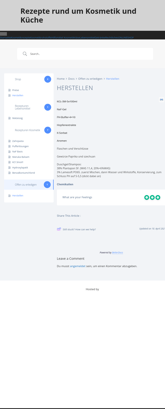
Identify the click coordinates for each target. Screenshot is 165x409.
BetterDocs (117, 252)
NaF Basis (17, 151)
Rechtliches (111, 37)
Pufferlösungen (20, 146)
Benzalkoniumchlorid (23, 172)
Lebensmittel (87, 37)
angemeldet (77, 266)
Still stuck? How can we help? (76, 229)
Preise (15, 90)
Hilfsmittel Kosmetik (62, 37)
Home (61, 79)
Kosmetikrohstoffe (40, 37)
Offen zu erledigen (90, 79)
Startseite (5, 37)
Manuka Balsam (20, 156)
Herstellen (17, 95)
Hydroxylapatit (20, 167)
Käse (77, 37)
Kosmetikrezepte (20, 37)
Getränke (100, 37)
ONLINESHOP (126, 37)
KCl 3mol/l (17, 162)
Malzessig (17, 118)
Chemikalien (65, 184)
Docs (71, 79)
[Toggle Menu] (3, 34)
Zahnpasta (18, 141)
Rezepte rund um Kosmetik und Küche (78, 15)
